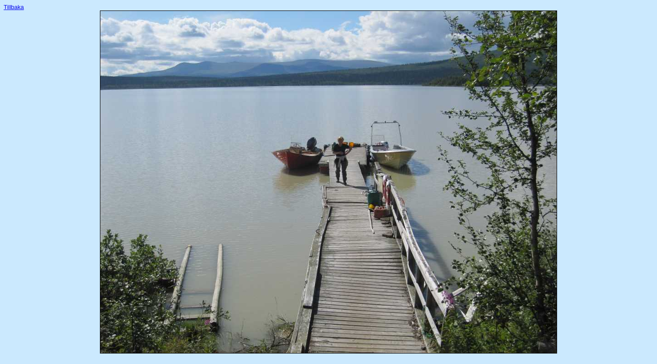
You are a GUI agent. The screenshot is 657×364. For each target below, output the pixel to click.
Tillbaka (14, 7)
